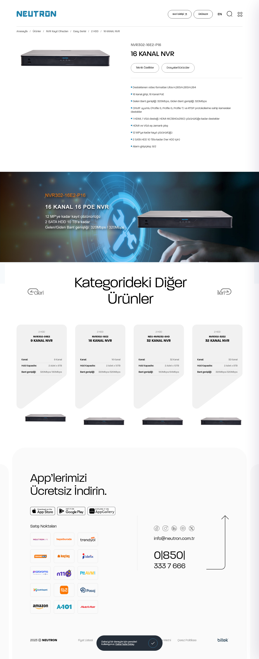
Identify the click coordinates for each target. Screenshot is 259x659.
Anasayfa (22, 31)
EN (220, 14)
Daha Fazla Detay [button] (124, 644)
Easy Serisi (79, 31)
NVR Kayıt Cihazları (57, 31)
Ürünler (37, 31)
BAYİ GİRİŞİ (180, 14)
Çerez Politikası (187, 640)
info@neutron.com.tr (174, 538)
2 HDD (94, 31)
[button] (153, 643)
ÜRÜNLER (203, 14)
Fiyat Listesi (85, 640)
